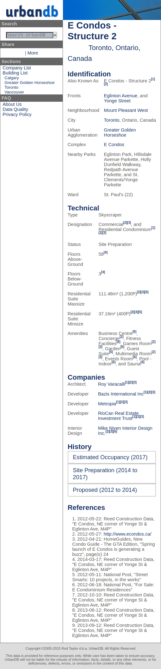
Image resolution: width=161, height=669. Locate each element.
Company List (17, 69)
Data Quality (15, 110)
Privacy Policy (17, 115)
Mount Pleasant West (126, 110)
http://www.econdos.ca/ (128, 534)
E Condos (114, 144)
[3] (129, 222)
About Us (12, 105)
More (33, 54)
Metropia (107, 403)
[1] (153, 79)
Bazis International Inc (121, 393)
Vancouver (14, 93)
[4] (106, 252)
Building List (15, 74)
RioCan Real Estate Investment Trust (118, 416)
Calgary (11, 79)
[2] (106, 84)
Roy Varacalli (111, 384)
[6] (134, 331)
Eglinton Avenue (121, 95)
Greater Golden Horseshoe (29, 83)
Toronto (11, 88)
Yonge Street (117, 100)
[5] (146, 292)
